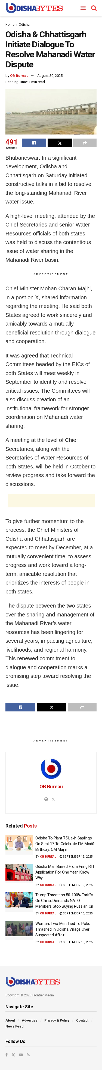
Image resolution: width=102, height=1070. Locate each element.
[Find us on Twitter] (13, 1055)
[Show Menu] (83, 8)
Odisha (24, 25)
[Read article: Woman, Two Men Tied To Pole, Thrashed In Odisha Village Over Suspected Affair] (19, 930)
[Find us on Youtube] (21, 1055)
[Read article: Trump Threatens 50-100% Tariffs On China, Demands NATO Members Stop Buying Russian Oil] (19, 902)
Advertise (30, 1020)
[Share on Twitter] (60, 143)
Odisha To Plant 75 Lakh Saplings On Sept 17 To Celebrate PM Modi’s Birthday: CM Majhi (65, 844)
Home (9, 25)
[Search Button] (94, 8)
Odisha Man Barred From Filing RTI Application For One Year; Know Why (64, 872)
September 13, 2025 (76, 856)
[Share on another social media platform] (85, 143)
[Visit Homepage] (34, 8)
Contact (82, 1020)
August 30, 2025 (50, 76)
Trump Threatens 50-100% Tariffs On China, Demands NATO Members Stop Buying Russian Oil (64, 900)
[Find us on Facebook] (6, 1055)
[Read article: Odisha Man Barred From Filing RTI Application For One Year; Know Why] (19, 873)
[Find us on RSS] (28, 1055)
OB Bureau (19, 76)
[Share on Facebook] (34, 143)
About (10, 1020)
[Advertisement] (51, 500)
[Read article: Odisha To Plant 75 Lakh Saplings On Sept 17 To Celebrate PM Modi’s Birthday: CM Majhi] (19, 845)
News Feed (14, 1026)
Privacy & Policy (56, 1020)
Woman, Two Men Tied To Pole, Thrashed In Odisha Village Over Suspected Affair (62, 929)
